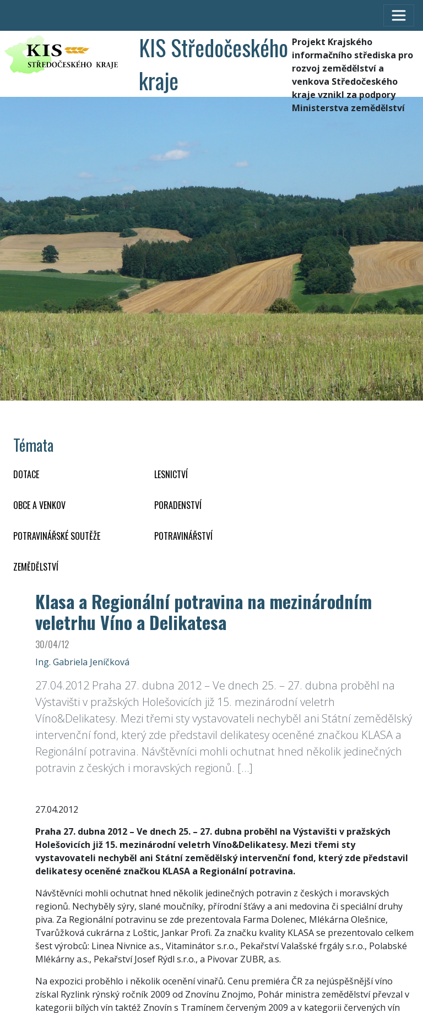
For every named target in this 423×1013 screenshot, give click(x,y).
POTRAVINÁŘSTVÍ (183, 536)
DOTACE (26, 474)
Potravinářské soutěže (56, 536)
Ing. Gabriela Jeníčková (82, 662)
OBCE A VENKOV (39, 505)
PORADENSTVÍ (178, 505)
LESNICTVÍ (171, 474)
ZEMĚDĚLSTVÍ (35, 566)
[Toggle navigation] (398, 15)
